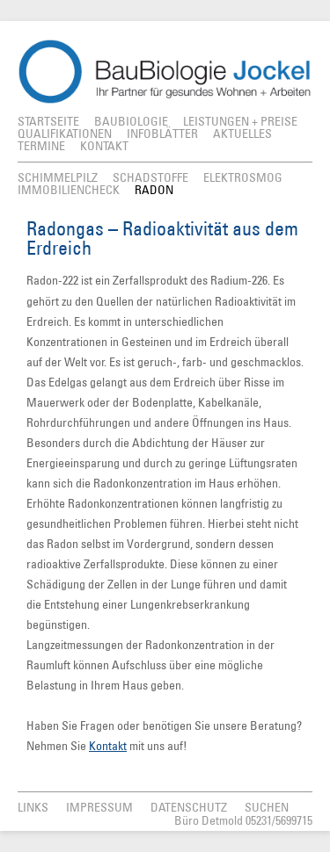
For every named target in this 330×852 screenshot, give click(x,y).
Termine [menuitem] (41, 146)
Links (33, 807)
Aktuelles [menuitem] (242, 133)
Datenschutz (188, 807)
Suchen (267, 807)
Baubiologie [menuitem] (131, 121)
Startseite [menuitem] (48, 121)
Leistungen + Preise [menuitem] (240, 121)
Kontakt (108, 746)
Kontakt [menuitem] (104, 146)
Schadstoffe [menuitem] (150, 177)
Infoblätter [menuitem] (162, 133)
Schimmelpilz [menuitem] (58, 177)
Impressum (99, 807)
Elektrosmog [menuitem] (242, 177)
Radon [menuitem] (154, 190)
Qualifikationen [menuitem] (65, 133)
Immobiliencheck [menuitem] (69, 190)
